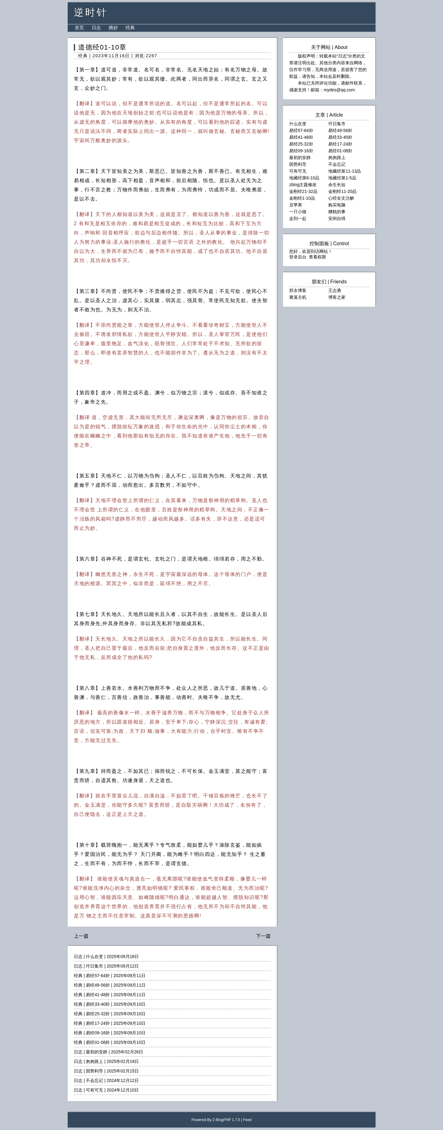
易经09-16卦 (98, 1032)
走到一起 (297, 218)
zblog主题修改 (303, 184)
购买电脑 (336, 204)
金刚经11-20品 (342, 191)
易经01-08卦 (98, 1042)
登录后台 (297, 256)
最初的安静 (96, 1051)
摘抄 (113, 27)
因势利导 (94, 1070)
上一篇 (81, 936)
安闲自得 (336, 218)
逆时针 (91, 12)
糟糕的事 (336, 211)
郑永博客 (297, 290)
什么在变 (94, 956)
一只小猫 (297, 211)
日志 (96, 27)
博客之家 (336, 297)
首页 (79, 27)
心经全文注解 (341, 198)
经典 (130, 27)
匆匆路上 (94, 1061)
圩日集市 (94, 966)
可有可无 (94, 1090)
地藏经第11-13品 (344, 171)
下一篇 (263, 936)
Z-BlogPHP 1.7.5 (226, 1120)
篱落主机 (297, 297)
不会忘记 (94, 1080)
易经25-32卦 (98, 1013)
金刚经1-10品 (302, 198)
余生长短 (336, 184)
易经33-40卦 (98, 1004)
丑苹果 (295, 204)
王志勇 (334, 290)
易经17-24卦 (98, 1023)
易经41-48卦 (98, 994)
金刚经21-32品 (303, 191)
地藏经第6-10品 (304, 177)
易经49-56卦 (98, 985)
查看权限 (317, 256)
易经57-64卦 (98, 975)
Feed (247, 1120)
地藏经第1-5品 (342, 177)
